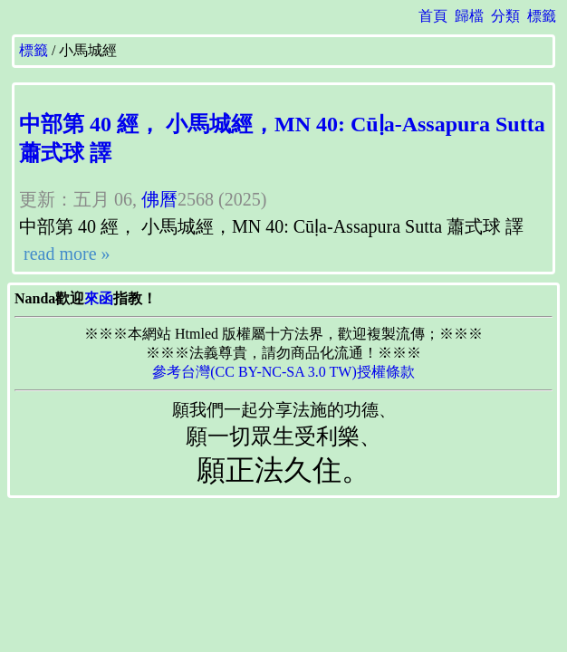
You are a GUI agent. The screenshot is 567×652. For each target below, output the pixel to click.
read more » (65, 254)
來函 (98, 298)
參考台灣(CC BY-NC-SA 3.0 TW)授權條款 (283, 371)
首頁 (432, 16)
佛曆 (159, 199)
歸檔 (469, 16)
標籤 (541, 16)
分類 (505, 16)
